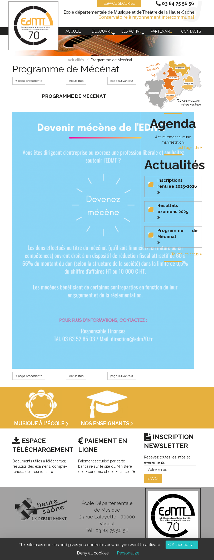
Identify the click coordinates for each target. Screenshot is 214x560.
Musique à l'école (41, 423)
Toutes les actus (186, 254)
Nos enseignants (107, 423)
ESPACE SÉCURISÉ (116, 3)
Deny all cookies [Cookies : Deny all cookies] (93, 553)
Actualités (76, 60)
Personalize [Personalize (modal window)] (128, 553)
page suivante (121, 81)
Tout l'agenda (189, 147)
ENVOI (152, 478)
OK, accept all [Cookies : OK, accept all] (182, 544)
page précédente (28, 81)
